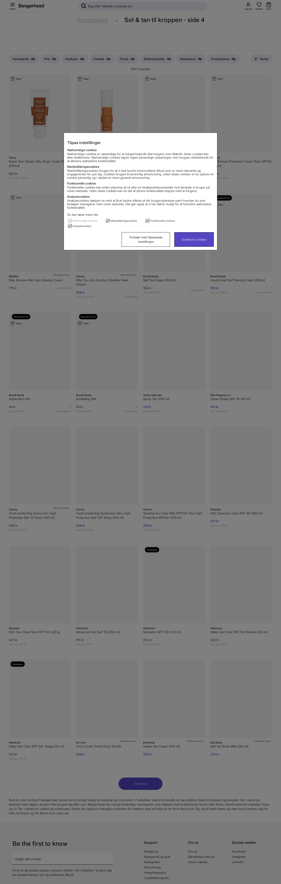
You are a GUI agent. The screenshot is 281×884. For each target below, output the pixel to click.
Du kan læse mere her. (83, 214)
